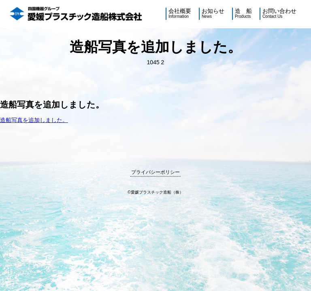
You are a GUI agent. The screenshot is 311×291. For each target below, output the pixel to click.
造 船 (243, 13)
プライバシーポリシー (155, 172)
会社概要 (179, 13)
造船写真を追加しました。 (34, 120)
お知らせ (213, 13)
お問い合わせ (279, 13)
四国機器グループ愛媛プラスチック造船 (77, 14)
